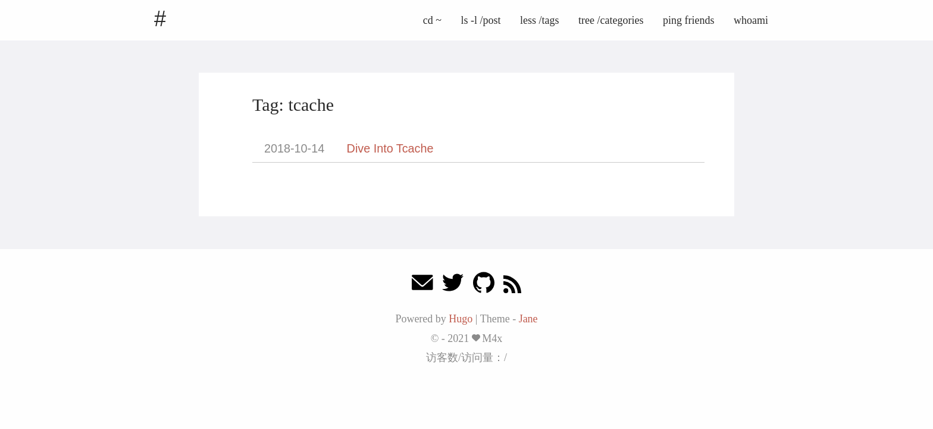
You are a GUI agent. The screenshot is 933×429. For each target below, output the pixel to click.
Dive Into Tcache (390, 148)
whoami (751, 20)
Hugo (460, 319)
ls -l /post (481, 20)
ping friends (688, 20)
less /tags (539, 20)
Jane (528, 319)
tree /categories (610, 20)
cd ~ (432, 20)
